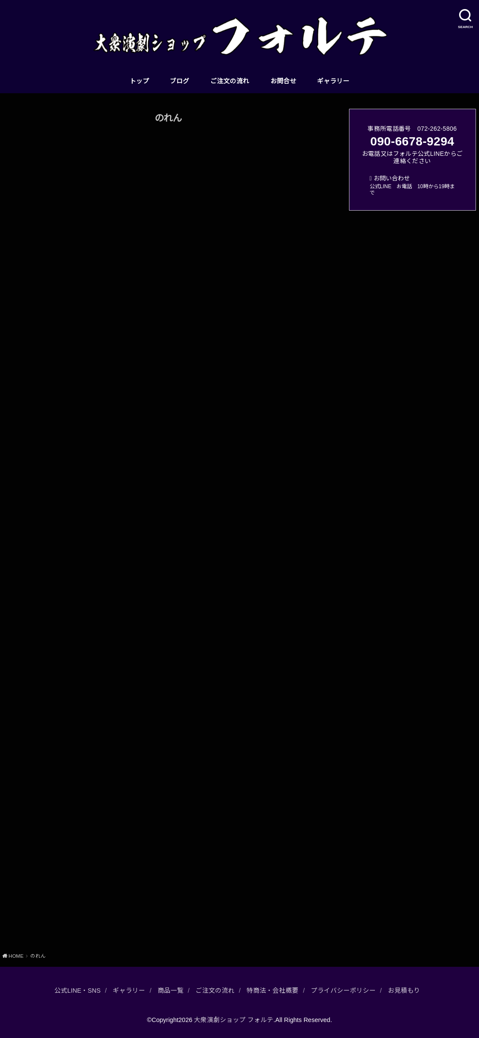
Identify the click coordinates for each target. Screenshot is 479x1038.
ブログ (179, 81)
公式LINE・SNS (77, 990)
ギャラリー (333, 81)
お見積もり (404, 990)
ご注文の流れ (229, 81)
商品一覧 (171, 990)
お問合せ (283, 81)
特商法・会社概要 (272, 990)
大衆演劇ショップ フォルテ (233, 1019)
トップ (139, 81)
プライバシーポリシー (343, 990)
